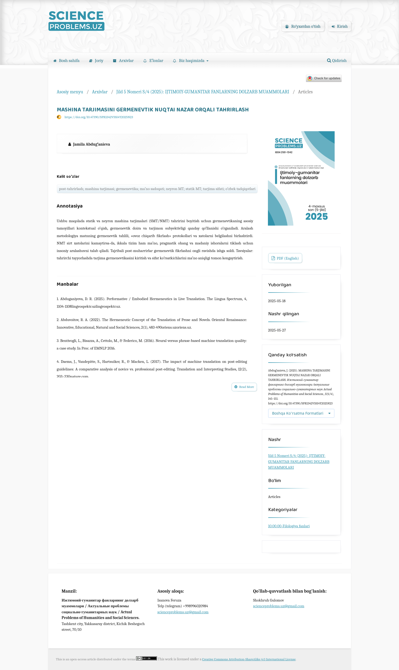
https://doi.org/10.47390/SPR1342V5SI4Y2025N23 (99, 117)
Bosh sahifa (66, 60)
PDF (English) (287, 258)
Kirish (340, 26)
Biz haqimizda (189, 60)
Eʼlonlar (153, 60)
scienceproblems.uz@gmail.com (183, 612)
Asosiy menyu (70, 91)
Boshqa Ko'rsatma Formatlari (297, 413)
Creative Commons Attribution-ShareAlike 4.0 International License (249, 659)
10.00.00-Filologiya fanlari (289, 526)
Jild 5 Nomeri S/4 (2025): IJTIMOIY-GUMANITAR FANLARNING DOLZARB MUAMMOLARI (202, 91)
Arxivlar (123, 60)
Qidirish (337, 60)
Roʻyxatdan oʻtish (302, 26)
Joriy (96, 60)
